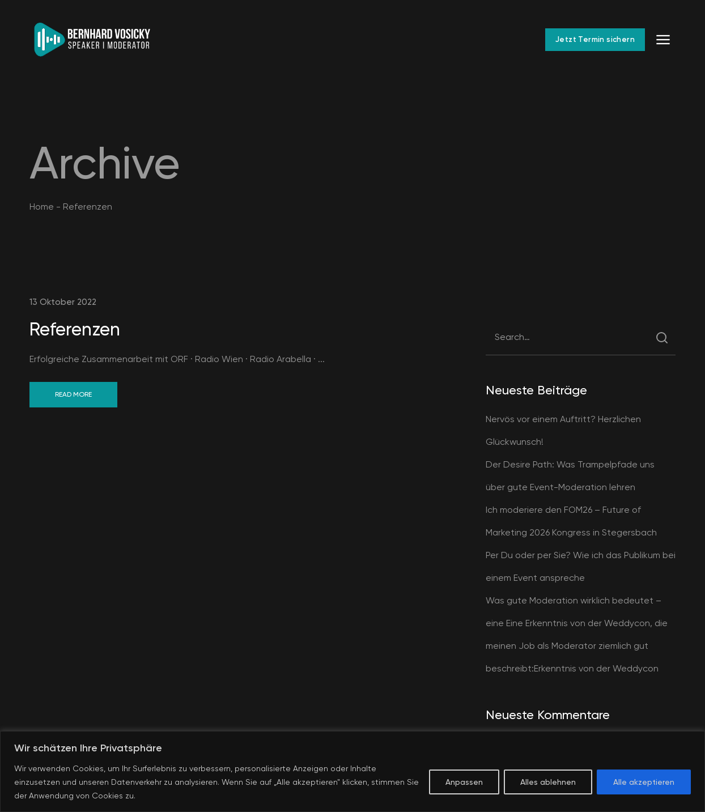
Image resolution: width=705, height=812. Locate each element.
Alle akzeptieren (643, 782)
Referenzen (74, 329)
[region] (352, 771)
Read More (73, 394)
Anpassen (464, 782)
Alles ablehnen (548, 782)
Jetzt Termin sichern (595, 39)
